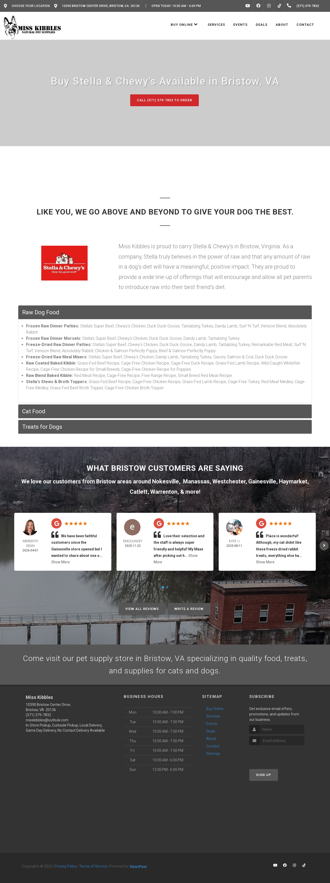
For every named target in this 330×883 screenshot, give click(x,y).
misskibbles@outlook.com (47, 720)
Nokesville (165, 481)
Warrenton (163, 492)
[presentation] (276, 755)
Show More (60, 562)
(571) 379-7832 (38, 715)
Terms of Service (93, 866)
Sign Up (263, 775)
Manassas (196, 481)
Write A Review (189, 609)
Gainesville (262, 481)
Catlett (138, 492)
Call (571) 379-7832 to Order (164, 100)
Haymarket (293, 481)
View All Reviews (142, 609)
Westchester (228, 481)
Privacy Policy (66, 866)
